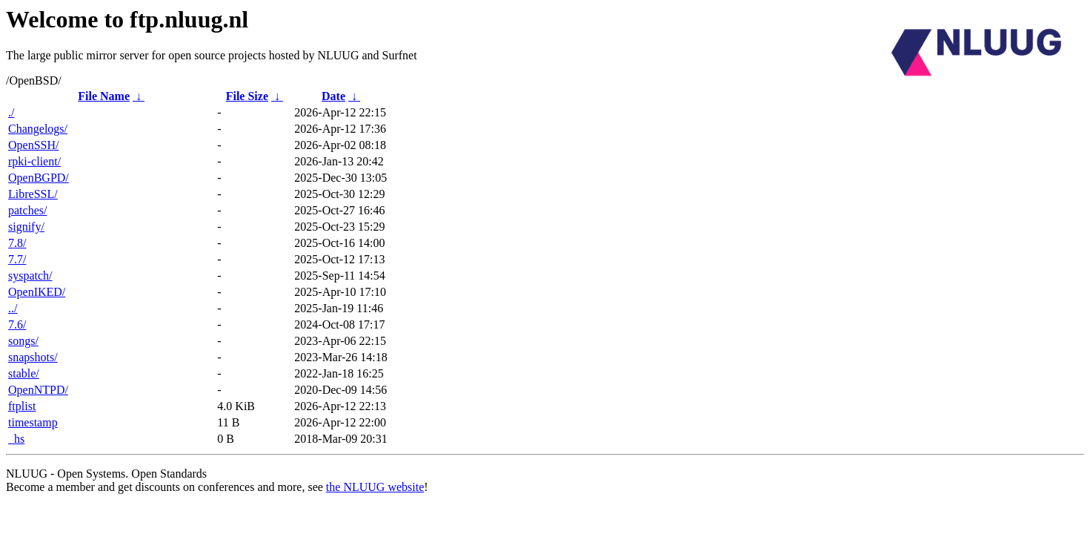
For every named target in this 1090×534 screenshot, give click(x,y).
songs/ (23, 340)
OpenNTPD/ (38, 389)
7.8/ (17, 243)
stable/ (23, 373)
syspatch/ (30, 275)
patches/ (27, 210)
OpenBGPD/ (38, 177)
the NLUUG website (375, 487)
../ (12, 308)
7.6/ (17, 324)
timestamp (33, 422)
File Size (247, 96)
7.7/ (17, 259)
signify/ (26, 226)
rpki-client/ (34, 161)
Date (333, 96)
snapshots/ (33, 357)
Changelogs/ (37, 128)
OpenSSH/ (33, 145)
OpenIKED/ (36, 292)
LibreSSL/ (33, 194)
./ (11, 112)
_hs (16, 438)
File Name (104, 96)
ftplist (22, 406)
